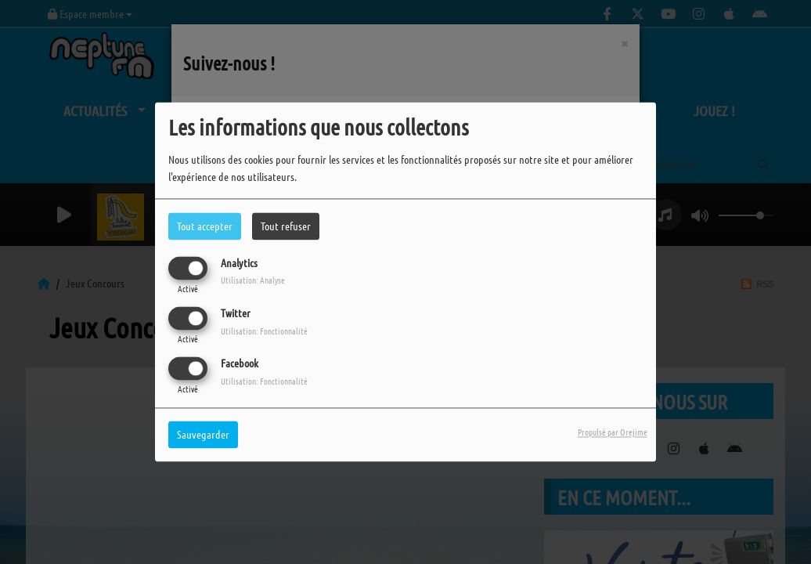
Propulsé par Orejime (612, 432)
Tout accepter (204, 226)
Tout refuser (286, 226)
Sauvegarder (203, 435)
